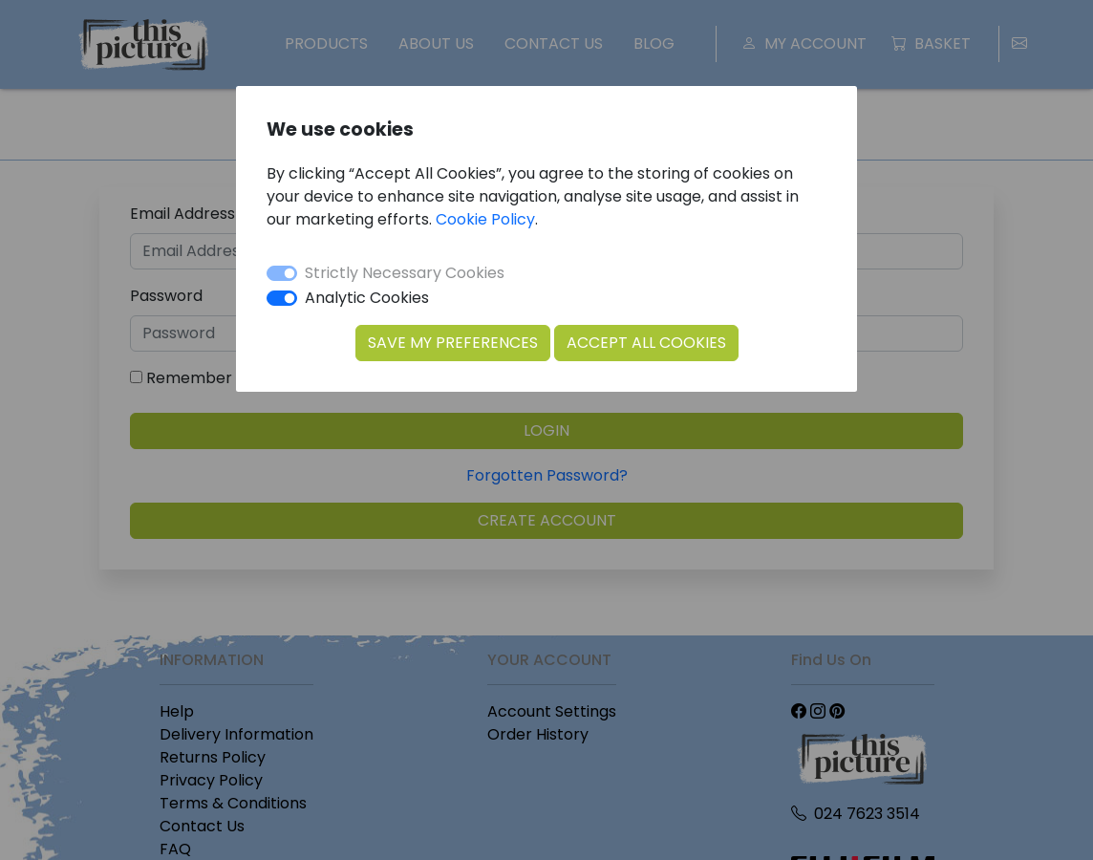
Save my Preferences (453, 343)
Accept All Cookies (646, 343)
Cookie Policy (485, 219)
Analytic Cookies (367, 298)
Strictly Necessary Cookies (404, 273)
